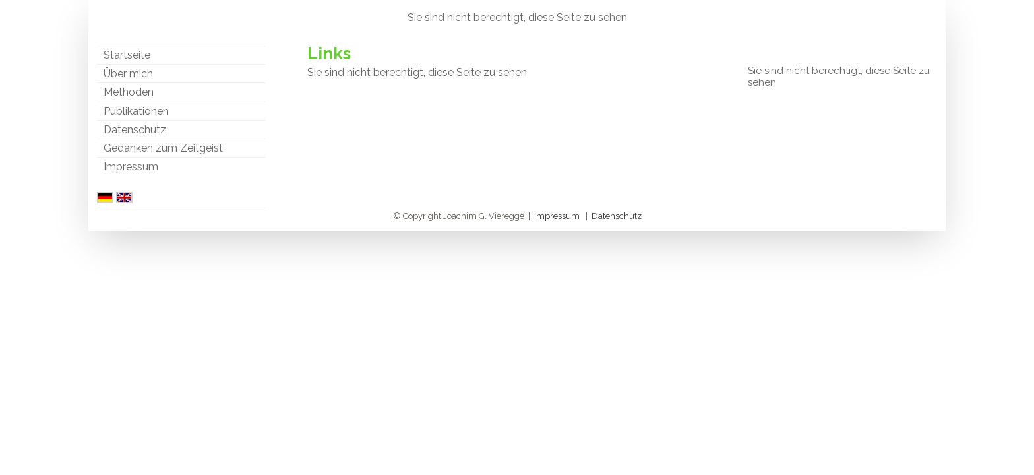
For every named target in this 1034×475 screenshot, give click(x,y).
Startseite (127, 55)
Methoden (129, 92)
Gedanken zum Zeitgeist (163, 148)
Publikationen (136, 111)
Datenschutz (135, 129)
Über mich (128, 73)
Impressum (131, 166)
